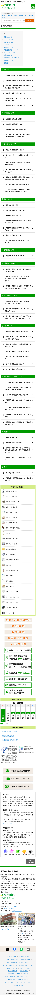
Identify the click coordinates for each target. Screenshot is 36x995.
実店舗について (8, 60)
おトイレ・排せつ (24, 962)
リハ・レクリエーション (11, 982)
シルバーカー (23, 16)
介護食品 (25, 973)
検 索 (29, 20)
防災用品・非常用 (18, 985)
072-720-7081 (9, 909)
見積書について (8, 47)
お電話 (23, 933)
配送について (8, 45)
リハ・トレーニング (26, 982)
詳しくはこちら (7, 823)
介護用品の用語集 (8, 736)
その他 (6, 63)
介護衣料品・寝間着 (9, 976)
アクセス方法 (4, 929)
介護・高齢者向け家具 (21, 965)
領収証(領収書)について (11, 50)
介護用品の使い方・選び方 (11, 731)
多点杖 (16, 16)
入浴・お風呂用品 (12, 962)
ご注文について (8, 39)
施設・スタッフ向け (23, 979)
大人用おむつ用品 (7, 965)
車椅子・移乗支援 (25, 959)
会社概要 (10, 990)
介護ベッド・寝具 (24, 968)
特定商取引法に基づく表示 (22, 990)
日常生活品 (29, 976)
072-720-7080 (12, 906)
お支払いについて (9, 42)
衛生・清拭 (20, 976)
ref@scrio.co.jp (17, 911)
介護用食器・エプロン (14, 973)
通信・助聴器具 (24, 971)
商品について (8, 37)
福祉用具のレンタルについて (13, 58)
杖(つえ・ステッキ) (24, 956)
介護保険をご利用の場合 (10, 740)
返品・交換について (10, 52)
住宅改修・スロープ (12, 968)
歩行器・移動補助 (11, 956)
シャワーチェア (7, 16)
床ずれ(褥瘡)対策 (12, 971)
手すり (31, 965)
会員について (8, 55)
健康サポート (11, 979)
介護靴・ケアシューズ (12, 959)
